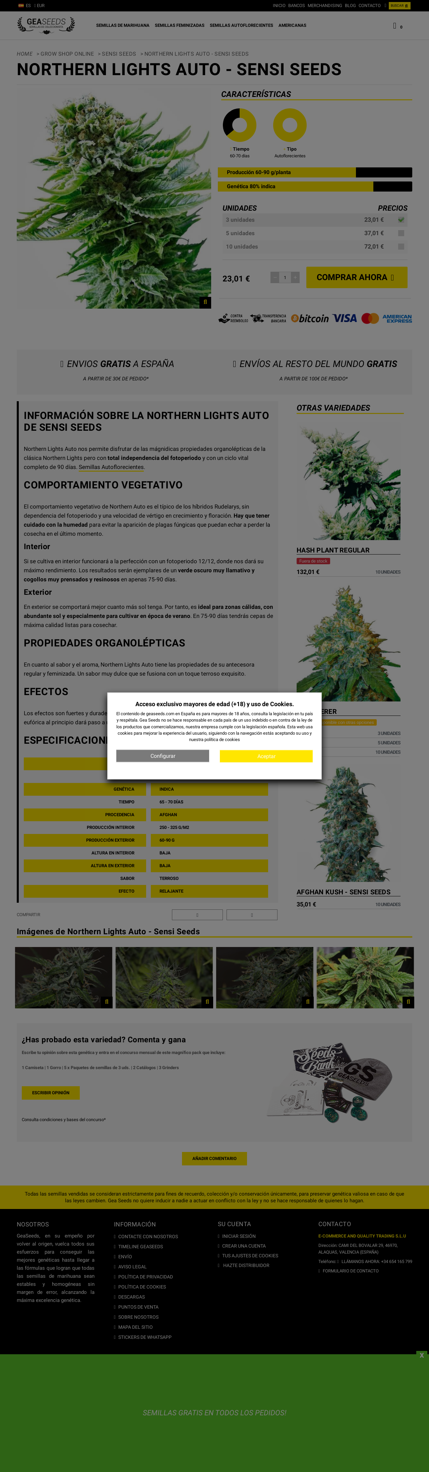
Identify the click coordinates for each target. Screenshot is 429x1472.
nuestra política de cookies (214, 739)
